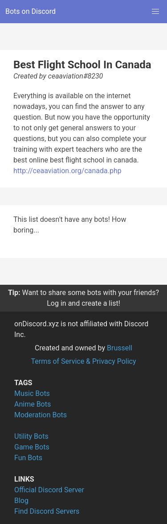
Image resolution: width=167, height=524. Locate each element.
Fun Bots (28, 457)
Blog (21, 500)
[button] (155, 11)
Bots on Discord (30, 11)
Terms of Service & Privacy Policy (83, 361)
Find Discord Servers (46, 511)
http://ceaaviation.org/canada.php (67, 170)
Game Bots (31, 447)
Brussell (119, 348)
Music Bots (32, 393)
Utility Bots (31, 436)
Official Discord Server (49, 490)
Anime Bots (32, 404)
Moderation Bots (40, 415)
